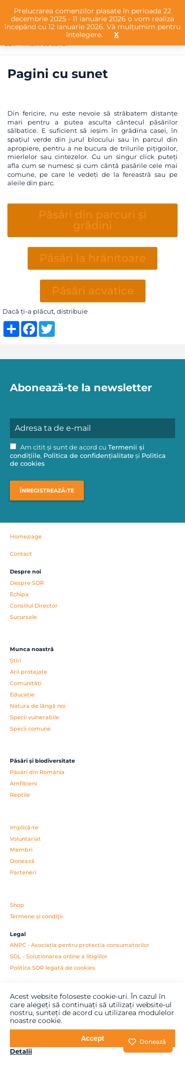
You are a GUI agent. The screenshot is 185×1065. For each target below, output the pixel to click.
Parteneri (23, 872)
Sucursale (23, 617)
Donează (22, 861)
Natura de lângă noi (38, 705)
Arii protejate (28, 671)
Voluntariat (25, 838)
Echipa (19, 594)
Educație (22, 694)
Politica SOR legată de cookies (52, 967)
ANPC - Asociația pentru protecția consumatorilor (79, 945)
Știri (15, 660)
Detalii (21, 1051)
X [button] (116, 34)
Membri (21, 849)
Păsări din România (37, 772)
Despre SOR (27, 582)
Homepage (26, 536)
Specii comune (30, 728)
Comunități (25, 683)
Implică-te (24, 827)
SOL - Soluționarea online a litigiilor (59, 956)
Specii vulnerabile (34, 717)
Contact (21, 553)
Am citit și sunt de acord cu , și (88, 455)
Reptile (20, 794)
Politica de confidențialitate (88, 455)
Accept (92, 1038)
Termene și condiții (36, 916)
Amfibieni (23, 783)
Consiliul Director (34, 605)
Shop (17, 904)
